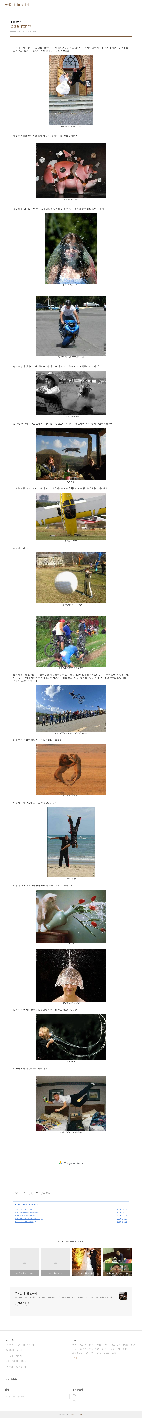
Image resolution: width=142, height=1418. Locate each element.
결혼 (107, 1353)
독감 (133, 1345)
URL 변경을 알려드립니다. (16, 1361)
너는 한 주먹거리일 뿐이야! (25, 1209)
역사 (99, 1353)
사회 (114, 1353)
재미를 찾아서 (19, 1204)
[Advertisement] (71, 1163)
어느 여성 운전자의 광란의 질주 (27, 1212)
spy (75, 1349)
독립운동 (90, 1353)
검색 (66, 1396)
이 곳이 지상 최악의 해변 (24, 1222)
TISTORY (71, 1414)
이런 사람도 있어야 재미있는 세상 (27, 1219)
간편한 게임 (78, 1353)
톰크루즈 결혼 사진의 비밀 (25, 1216)
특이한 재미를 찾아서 (17, 4)
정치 (107, 1345)
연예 (104, 1349)
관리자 (80, 1414)
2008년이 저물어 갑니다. (16, 1367)
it (119, 1349)
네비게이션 (94, 1349)
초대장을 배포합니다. (14, 1356)
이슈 (99, 1345)
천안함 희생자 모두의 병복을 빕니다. (20, 1345)
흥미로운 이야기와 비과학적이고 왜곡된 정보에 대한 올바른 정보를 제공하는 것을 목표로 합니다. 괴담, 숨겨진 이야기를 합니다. (63, 1297)
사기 (126, 1349)
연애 (92, 1345)
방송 (126, 1345)
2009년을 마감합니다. (15, 1350)
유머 (75, 1345)
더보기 (74, 1358)
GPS (112, 1349)
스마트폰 (116, 1345)
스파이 (83, 1345)
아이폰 (83, 1349)
